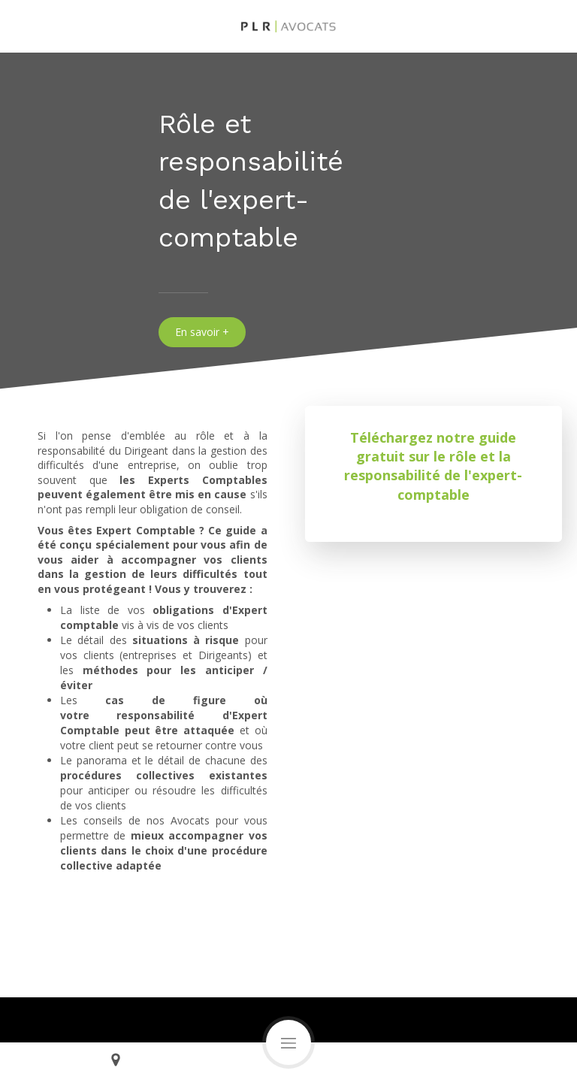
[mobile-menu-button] (288, 1042)
